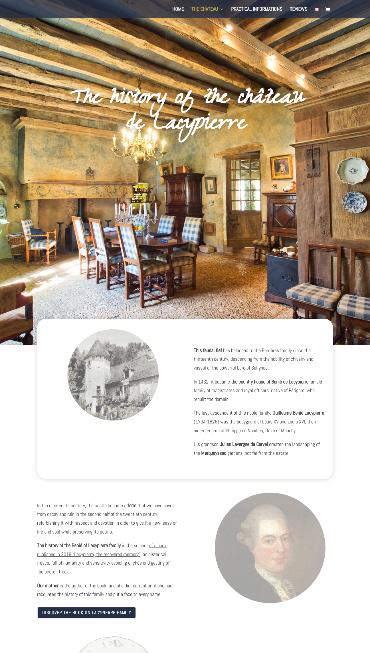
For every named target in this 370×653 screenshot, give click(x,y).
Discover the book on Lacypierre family (86, 613)
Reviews (298, 9)
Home (178, 9)
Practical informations (256, 9)
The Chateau (204, 9)
